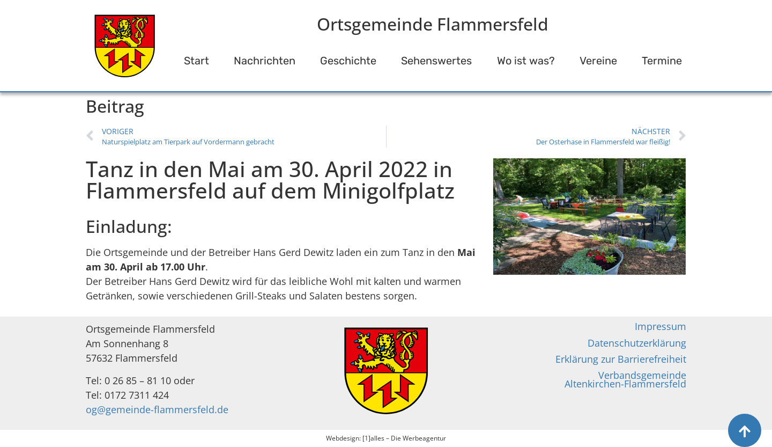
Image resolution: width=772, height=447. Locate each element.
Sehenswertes (436, 60)
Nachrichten (264, 60)
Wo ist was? (526, 60)
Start (196, 60)
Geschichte (348, 60)
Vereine (598, 60)
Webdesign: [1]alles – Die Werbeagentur (386, 438)
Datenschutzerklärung (637, 342)
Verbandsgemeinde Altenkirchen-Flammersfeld (625, 379)
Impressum (660, 326)
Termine (662, 60)
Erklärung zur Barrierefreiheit (620, 359)
